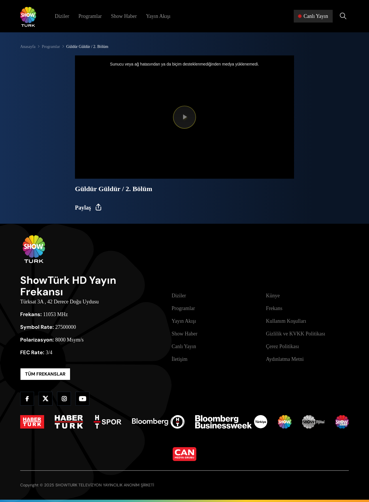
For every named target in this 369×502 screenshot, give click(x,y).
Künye (273, 295)
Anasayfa (27, 46)
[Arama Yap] (343, 16)
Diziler (62, 16)
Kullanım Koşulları (286, 321)
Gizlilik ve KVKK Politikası (295, 334)
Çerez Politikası (282, 346)
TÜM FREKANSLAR (45, 374)
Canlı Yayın (184, 346)
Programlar (90, 16)
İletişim (179, 359)
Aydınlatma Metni (285, 359)
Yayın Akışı (158, 16)
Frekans (274, 308)
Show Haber (124, 16)
